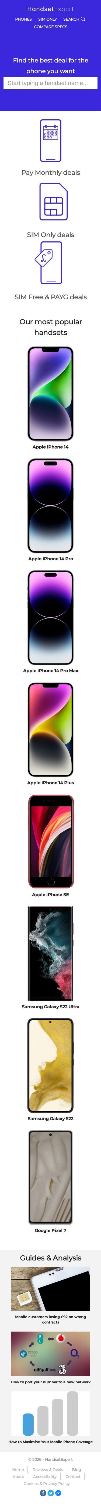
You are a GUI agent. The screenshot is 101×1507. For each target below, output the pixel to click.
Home (18, 1469)
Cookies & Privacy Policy (47, 1483)
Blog (76, 1469)
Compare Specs (50, 26)
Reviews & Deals (48, 1469)
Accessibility (45, 1476)
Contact (73, 1476)
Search (74, 19)
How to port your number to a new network (50, 1382)
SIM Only (47, 19)
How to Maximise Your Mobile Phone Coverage (50, 1442)
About (18, 1476)
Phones (23, 19)
